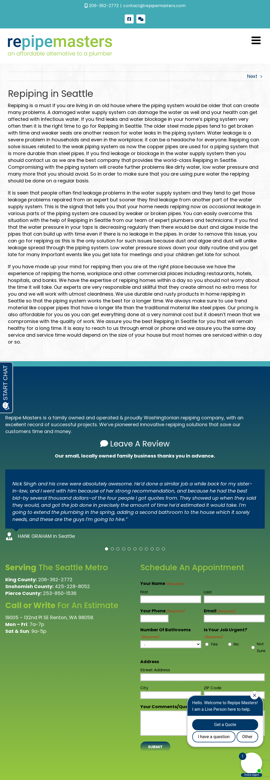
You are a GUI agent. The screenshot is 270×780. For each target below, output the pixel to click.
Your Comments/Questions (180, 707)
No (236, 644)
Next (252, 76)
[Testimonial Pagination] (106, 548)
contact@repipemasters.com (154, 6)
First (144, 592)
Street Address (155, 670)
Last (208, 592)
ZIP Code (212, 687)
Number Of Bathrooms (165, 633)
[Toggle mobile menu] (257, 40)
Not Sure (260, 647)
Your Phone (162, 611)
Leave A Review (135, 443)
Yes (214, 644)
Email (220, 611)
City (144, 687)
